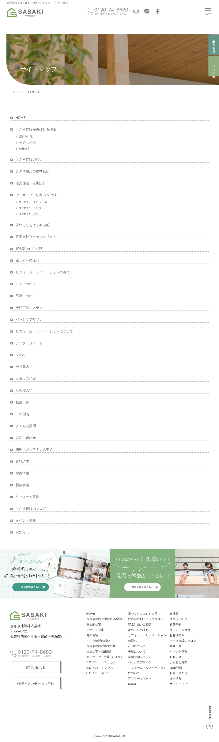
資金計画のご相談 (29, 248)
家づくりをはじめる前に (34, 225)
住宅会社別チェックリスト (36, 237)
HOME (21, 117)
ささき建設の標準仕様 (32, 171)
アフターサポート (29, 343)
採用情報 (22, 473)
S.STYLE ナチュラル (33, 202)
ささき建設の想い (29, 159)
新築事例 (22, 485)
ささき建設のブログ (31, 508)
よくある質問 (26, 426)
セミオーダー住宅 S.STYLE (36, 195)
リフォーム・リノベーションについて (44, 331)
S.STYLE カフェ (30, 214)
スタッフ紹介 (26, 378)
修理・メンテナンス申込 (34, 449)
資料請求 (22, 461)
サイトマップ (178, 683)
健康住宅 (24, 148)
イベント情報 (214, 66)
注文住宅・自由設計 (31, 183)
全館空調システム (29, 307)
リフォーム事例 (27, 497)
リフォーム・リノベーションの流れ (43, 272)
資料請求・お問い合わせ (214, 45)
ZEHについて (26, 284)
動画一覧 (22, 402)
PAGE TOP (209, 717)
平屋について (26, 296)
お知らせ (22, 532)
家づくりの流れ (27, 260)
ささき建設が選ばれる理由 (36, 129)
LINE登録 (23, 414)
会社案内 (22, 367)
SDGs (20, 355)
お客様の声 (24, 390)
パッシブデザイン (29, 319)
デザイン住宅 (27, 142)
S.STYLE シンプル (31, 208)
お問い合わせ (26, 438)
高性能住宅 (26, 136)
